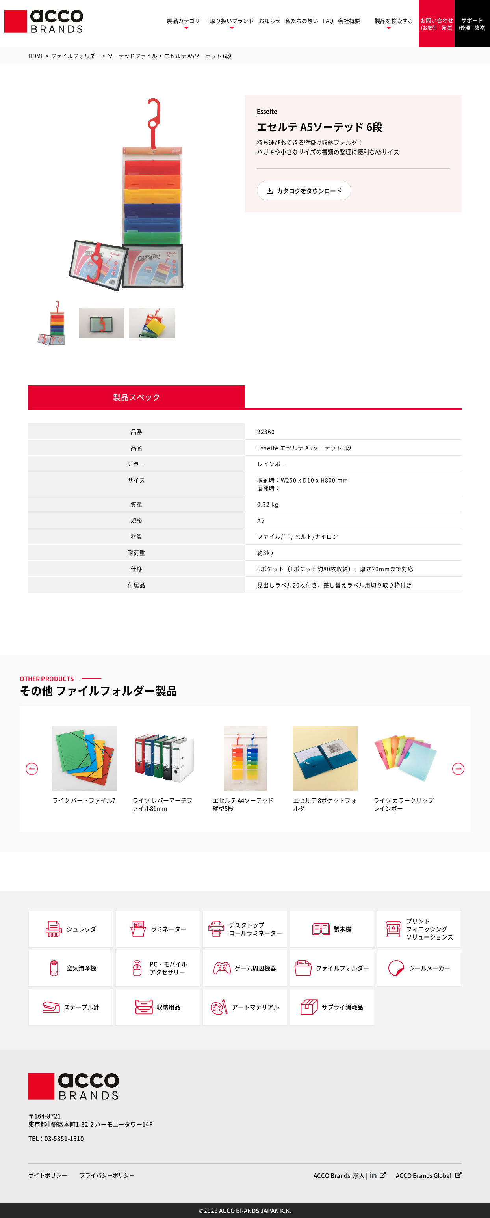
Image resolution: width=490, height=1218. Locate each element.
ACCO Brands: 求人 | (340, 1175)
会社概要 (349, 20)
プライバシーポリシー (107, 1175)
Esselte (267, 111)
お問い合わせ (437, 24)
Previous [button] (22, 194)
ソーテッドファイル (132, 56)
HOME (36, 56)
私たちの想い (301, 20)
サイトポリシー (47, 1175)
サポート (472, 24)
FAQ (328, 20)
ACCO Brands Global (423, 1175)
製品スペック (136, 397)
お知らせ (270, 20)
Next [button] (231, 194)
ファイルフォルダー (75, 56)
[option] (126, 193)
